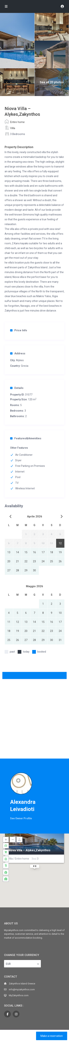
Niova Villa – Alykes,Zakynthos (29, 850)
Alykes (20, 360)
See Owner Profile (21, 818)
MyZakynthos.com (19, 995)
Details (16, 388)
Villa (12, 128)
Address (17, 353)
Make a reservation (51, 1035)
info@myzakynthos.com (22, 989)
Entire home (17, 122)
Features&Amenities (25, 438)
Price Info (18, 330)
